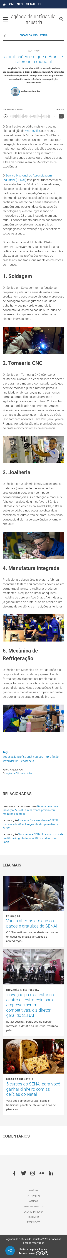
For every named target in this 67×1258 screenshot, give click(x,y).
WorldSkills (32, 131)
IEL (40, 4)
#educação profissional (17, 757)
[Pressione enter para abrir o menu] (5, 19)
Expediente (33, 1222)
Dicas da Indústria (19, 1079)
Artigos (33, 1201)
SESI (20, 4)
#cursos (38, 757)
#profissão (52, 757)
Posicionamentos (33, 1206)
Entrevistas (33, 1196)
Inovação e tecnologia (20, 806)
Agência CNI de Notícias (19, 773)
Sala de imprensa (33, 1212)
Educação (11, 820)
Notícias (33, 1190)
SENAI (30, 4)
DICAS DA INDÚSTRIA (33, 35)
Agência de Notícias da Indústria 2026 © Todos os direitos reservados (33, 1241)
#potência (27, 761)
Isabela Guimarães (30, 91)
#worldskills (10, 761)
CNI (11, 4)
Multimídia (33, 1217)
